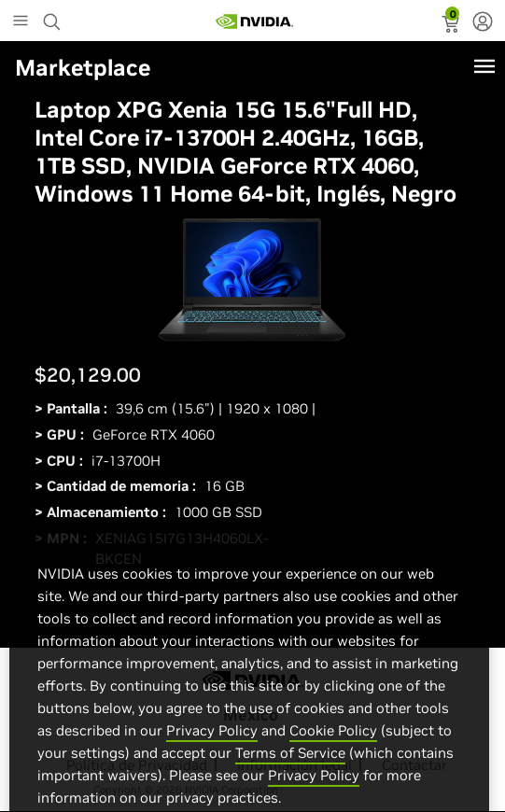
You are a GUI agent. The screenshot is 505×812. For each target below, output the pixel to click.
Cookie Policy (333, 748)
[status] (452, 26)
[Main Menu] (20, 22)
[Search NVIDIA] (54, 16)
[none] (482, 23)
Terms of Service (290, 770)
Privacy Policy (212, 748)
